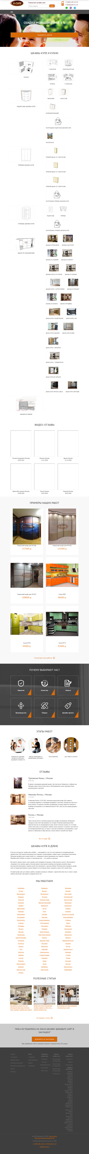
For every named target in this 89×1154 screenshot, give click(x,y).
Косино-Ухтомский (68, 914)
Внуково (68, 891)
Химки (44, 961)
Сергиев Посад (68, 949)
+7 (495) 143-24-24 (71, 2)
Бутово (21, 891)
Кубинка (68, 920)
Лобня (68, 923)
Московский (68, 929)
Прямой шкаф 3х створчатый (56, 172)
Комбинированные (45, 1065)
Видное (44, 891)
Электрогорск (68, 967)
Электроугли (44, 970)
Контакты (13, 1071)
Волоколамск (21, 894)
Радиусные (50, 216)
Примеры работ (15, 1060)
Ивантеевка (21, 908)
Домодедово (68, 900)
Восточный (68, 894)
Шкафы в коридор (73, 289)
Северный (45, 949)
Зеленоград (68, 906)
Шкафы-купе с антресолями (55, 289)
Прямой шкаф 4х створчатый (56, 186)
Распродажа (44, 1068)
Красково (44, 917)
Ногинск (44, 938)
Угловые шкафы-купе (26, 224)
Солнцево (68, 952)
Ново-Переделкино (45, 935)
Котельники (21, 917)
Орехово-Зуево (44, 940)
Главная (13, 1054)
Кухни (26, 77)
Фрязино (21, 961)
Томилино (44, 958)
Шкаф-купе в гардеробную (54, 318)
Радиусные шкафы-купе (26, 106)
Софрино (21, 955)
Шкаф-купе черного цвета (54, 392)
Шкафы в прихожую (52, 245)
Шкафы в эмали (26, 414)
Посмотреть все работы (43, 658)
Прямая (52, 84)
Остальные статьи (43, 1018)
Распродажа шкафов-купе (18, 1066)
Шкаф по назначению (26, 253)
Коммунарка (21, 914)
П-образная (68, 84)
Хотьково (68, 961)
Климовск (21, 911)
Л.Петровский (44, 923)
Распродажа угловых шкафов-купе (57, 230)
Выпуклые (44, 1059)
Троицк (68, 958)
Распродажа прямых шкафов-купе (57, 201)
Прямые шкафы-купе (26, 165)
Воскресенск (44, 894)
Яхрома (21, 973)
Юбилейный (68, 970)
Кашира (68, 908)
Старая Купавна (44, 955)
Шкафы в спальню (71, 274)
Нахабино (68, 932)
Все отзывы (43, 839)
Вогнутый (64, 98)
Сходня (21, 958)
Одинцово (21, 940)
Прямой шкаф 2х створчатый (56, 157)
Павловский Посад (68, 940)
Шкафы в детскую (68, 245)
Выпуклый (51, 98)
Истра (44, 908)
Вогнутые (44, 1062)
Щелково (21, 967)
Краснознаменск (44, 920)
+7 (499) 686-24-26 (38, 1144)
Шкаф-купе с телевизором (54, 362)
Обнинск (68, 938)
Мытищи (21, 932)
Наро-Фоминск (44, 932)
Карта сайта (53, 1136)
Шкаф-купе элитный (72, 392)
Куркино (21, 923)
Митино (21, 929)
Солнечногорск (44, 952)
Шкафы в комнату (67, 260)
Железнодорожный (45, 903)
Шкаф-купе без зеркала (53, 377)
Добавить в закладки (44, 1039)
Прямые (63, 216)
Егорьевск (21, 903)
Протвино (44, 943)
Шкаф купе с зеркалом (53, 348)
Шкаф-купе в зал (71, 318)
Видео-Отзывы (44, 424)
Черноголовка (21, 964)
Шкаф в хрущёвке (66, 304)
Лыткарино (44, 926)
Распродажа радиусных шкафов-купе (58, 128)
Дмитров (21, 900)
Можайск (44, 929)
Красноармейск (68, 917)
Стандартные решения (17, 1063)
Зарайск (20, 906)
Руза (21, 949)
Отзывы (13, 1069)
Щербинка (44, 967)
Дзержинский (68, 897)
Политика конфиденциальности (44, 1138)
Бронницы (68, 888)
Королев (44, 914)
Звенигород (44, 906)
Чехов (44, 964)
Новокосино (68, 935)
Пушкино (68, 943)
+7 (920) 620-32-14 (71, 5)
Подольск (21, 943)
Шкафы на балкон (52, 304)
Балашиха (44, 888)
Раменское (44, 946)
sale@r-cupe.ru (44, 1147)
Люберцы (68, 926)
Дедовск (44, 897)
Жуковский (68, 903)
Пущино (21, 946)
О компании (14, 1057)
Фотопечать (50, 142)
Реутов (68, 946)
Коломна (68, 911)
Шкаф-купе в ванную (53, 333)
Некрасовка (21, 935)
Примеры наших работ (44, 503)
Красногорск (21, 920)
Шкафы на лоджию (52, 260)
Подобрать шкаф (44, 35)
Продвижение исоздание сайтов (44, 1150)
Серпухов (21, 952)
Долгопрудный (44, 900)
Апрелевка (21, 888)
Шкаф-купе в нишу (68, 333)
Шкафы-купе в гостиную (54, 274)
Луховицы (21, 926)
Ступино (68, 955)
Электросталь (21, 970)
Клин (44, 911)
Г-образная (52, 69)
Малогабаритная (68, 69)
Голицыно (21, 897)
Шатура (68, 964)
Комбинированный (52, 113)
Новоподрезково (21, 938)
